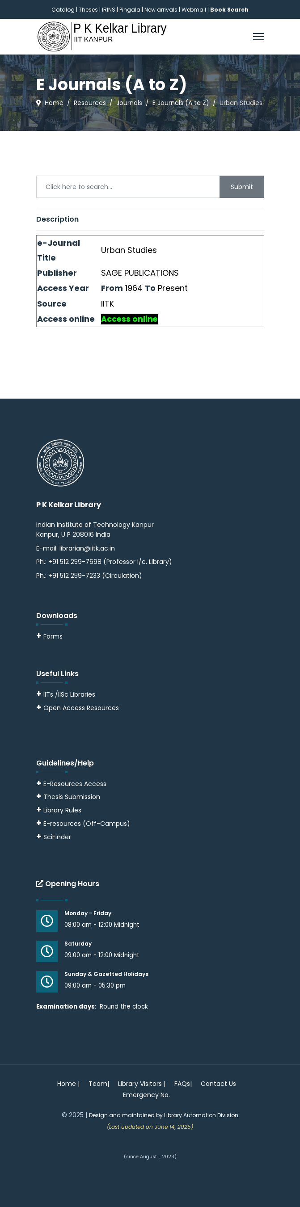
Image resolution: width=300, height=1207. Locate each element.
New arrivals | (163, 9)
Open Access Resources (81, 707)
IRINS (109, 9)
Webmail (194, 9)
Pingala (129, 9)
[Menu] (258, 37)
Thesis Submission (71, 796)
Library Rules (58, 810)
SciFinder (53, 837)
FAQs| (183, 1083)
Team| (99, 1083)
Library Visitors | (141, 1083)
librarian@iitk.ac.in (87, 548)
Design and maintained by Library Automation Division (163, 1115)
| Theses (87, 9)
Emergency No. (146, 1094)
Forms (49, 636)
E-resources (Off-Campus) (86, 823)
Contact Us (218, 1083)
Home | (68, 1083)
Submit (242, 186)
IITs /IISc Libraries (69, 694)
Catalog (63, 9)
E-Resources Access (74, 783)
